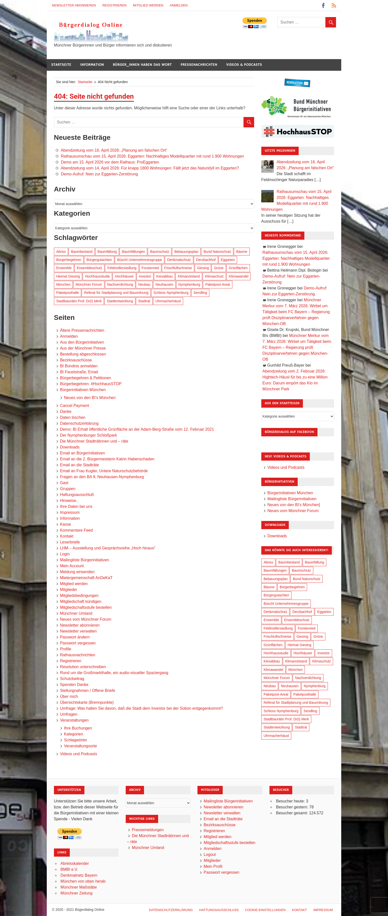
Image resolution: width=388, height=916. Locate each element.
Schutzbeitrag (72, 679)
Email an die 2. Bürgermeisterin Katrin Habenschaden (107, 459)
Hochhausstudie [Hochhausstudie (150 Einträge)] (97, 276)
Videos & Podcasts (244, 64)
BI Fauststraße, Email (79, 372)
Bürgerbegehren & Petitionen (85, 378)
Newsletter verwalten (78, 631)
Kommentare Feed (76, 530)
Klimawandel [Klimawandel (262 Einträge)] (238, 276)
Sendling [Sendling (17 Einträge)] (200, 293)
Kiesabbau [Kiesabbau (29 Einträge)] (164, 276)
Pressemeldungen (148, 830)
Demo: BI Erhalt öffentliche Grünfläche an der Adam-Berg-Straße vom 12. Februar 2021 (137, 429)
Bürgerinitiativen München (83, 390)
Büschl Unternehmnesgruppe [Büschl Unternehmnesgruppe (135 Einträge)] (139, 260)
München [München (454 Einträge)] (63, 284)
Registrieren (114, 5)
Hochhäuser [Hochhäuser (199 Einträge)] (124, 276)
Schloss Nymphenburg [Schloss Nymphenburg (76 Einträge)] (171, 293)
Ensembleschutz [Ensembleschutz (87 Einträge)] (89, 268)
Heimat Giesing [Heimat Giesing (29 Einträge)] (68, 276)
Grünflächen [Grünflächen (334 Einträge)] (238, 268)
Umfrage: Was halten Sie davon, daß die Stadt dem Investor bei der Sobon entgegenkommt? (141, 708)
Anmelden (179, 5)
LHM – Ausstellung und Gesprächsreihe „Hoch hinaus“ (107, 548)
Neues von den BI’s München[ (293, 505)
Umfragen (68, 714)
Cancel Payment (74, 405)
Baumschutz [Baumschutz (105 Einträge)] (159, 252)
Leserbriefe (70, 542)
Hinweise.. (69, 500)
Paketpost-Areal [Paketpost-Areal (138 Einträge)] (217, 284)
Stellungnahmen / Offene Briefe (87, 690)
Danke (65, 411)
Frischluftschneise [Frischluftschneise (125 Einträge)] (178, 268)
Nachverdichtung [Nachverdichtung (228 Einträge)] (120, 284)
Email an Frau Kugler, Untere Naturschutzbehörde (104, 471)
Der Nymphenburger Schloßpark (88, 435)
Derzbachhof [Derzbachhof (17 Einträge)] (206, 260)
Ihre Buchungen (78, 728)
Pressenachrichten (199, 64)
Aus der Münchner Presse (83, 348)
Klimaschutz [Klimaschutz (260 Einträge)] (214, 276)
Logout (210, 854)
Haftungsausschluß (77, 495)
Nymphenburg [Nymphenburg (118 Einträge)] (189, 284)
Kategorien (73, 734)
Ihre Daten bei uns (76, 506)
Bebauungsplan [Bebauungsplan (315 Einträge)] (186, 252)
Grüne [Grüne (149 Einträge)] (219, 268)
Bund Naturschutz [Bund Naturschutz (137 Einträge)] (217, 252)
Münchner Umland (76, 613)
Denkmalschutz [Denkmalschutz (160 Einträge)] (179, 260)
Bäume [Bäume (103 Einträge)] (241, 252)
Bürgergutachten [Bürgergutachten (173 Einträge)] (99, 260)
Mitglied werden (148, 5)
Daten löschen (72, 417)
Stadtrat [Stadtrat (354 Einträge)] (144, 301)
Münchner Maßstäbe (79, 887)
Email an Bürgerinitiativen (82, 453)
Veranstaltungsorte (80, 746)
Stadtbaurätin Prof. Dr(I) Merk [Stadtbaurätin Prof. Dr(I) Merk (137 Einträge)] (79, 301)
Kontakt (66, 536)
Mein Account (72, 566)
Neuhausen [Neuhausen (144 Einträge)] (164, 284)
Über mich (69, 696)
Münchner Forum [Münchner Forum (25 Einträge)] (89, 284)
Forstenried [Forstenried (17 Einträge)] (150, 268)
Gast (64, 483)
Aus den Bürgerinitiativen (82, 342)
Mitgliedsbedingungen (79, 595)
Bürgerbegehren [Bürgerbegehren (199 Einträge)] (68, 260)
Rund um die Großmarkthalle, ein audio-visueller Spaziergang (114, 673)
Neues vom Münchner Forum (85, 619)
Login (65, 554)
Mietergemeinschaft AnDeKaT (86, 578)
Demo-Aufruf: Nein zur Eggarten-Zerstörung (99, 174)
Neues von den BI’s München (90, 398)
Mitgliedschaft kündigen (80, 601)
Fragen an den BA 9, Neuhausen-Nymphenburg (102, 477)
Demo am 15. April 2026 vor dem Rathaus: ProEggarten (110, 162)
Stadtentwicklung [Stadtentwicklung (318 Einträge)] (120, 301)
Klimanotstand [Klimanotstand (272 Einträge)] (189, 276)
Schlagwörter (75, 740)
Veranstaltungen (74, 720)
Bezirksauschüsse (76, 360)
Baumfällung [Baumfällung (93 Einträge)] (107, 252)
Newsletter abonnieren (74, 5)
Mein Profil (213, 866)
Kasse (65, 524)
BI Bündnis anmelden (78, 366)
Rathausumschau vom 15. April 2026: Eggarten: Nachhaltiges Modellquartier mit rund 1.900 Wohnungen (152, 156)
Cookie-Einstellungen (265, 910)
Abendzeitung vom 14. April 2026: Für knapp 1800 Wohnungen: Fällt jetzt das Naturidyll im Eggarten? (150, 168)
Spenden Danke (74, 684)
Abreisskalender (75, 863)
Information (92, 64)
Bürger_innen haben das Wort (142, 64)
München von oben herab (83, 881)
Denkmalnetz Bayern (79, 875)
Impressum (69, 512)
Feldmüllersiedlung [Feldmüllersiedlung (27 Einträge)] (122, 268)
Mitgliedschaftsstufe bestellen (86, 607)
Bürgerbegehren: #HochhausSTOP (90, 384)
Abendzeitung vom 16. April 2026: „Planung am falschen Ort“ (114, 150)
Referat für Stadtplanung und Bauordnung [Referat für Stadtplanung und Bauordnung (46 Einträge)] (116, 293)
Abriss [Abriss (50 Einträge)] (61, 252)
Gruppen (67, 489)
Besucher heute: (291, 801)
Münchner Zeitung (77, 893)
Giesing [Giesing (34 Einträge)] (203, 268)
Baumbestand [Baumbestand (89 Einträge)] (81, 252)
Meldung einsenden (77, 572)
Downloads (69, 447)
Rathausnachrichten (77, 655)
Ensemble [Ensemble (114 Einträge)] (64, 268)
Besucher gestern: (292, 807)
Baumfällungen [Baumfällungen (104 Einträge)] (133, 252)
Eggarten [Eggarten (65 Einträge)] (228, 260)
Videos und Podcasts (78, 754)
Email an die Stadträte (79, 465)
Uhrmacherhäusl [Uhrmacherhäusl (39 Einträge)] (168, 301)
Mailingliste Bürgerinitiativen (84, 560)
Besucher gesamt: (292, 813)
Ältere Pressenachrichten (82, 330)
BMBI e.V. (69, 869)
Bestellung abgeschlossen (83, 354)
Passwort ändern (75, 637)
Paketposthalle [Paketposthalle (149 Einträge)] (67, 293)
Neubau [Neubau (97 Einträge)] (144, 284)
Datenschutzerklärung (79, 423)
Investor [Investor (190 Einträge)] (145, 276)
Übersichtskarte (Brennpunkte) (87, 702)
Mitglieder (68, 589)
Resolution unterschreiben (83, 667)
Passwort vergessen (78, 643)
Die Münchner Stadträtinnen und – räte (94, 441)
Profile (65, 649)
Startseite (61, 64)
